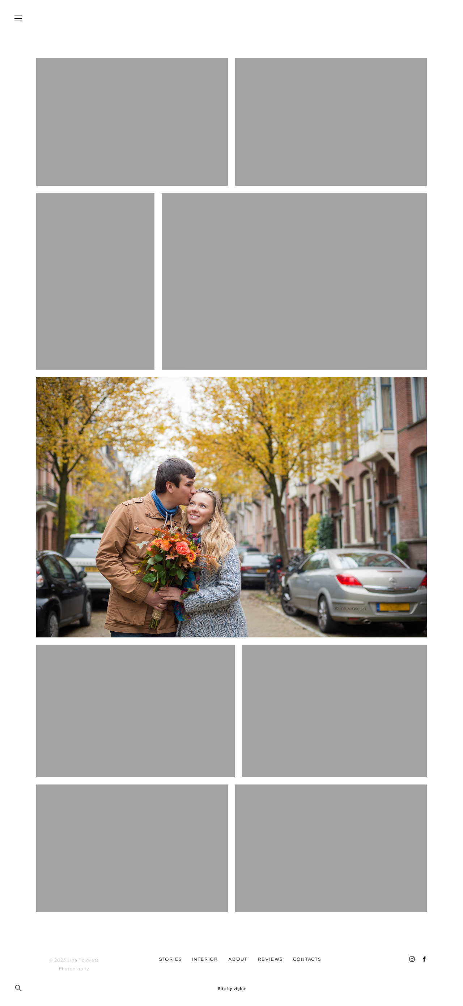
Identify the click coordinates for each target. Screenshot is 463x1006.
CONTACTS (307, 959)
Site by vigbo (231, 989)
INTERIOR (205, 959)
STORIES (170, 959)
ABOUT (237, 959)
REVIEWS (270, 959)
